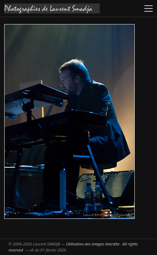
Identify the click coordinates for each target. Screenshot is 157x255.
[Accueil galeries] (52, 8)
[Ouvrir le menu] (148, 8)
